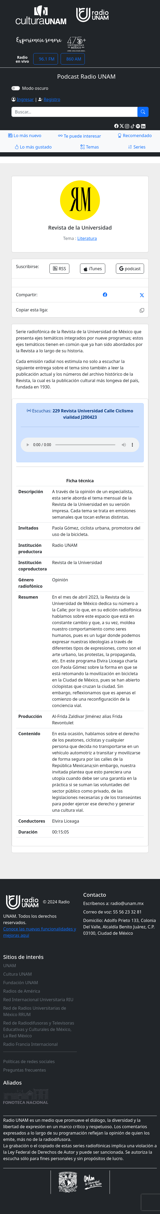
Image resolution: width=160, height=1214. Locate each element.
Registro (52, 99)
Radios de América (21, 991)
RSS (59, 269)
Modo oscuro (36, 88)
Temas (90, 147)
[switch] (15, 88)
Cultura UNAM (17, 974)
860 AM (72, 59)
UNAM (9, 965)
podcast (130, 269)
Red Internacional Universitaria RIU (38, 999)
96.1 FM (45, 59)
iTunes (92, 269)
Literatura (87, 238)
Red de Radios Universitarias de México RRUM (34, 1011)
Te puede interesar (79, 136)
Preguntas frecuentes (24, 1070)
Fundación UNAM (20, 982)
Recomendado (134, 135)
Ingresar (25, 99)
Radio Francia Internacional (30, 1044)
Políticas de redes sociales (29, 1061)
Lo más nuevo (24, 135)
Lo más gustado (33, 147)
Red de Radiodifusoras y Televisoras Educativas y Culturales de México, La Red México (38, 1029)
